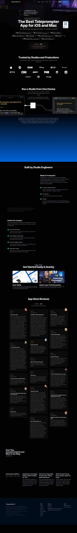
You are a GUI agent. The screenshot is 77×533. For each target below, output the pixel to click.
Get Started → (65, 1)
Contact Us (50, 515)
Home (39, 1)
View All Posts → (9, 464)
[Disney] (41, 67)
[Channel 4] (66, 72)
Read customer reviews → (38, 47)
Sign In (60, 1)
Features (42, 1)
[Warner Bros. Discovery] (38, 77)
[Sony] (28, 77)
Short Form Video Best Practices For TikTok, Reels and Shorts (46, 484)
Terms (41, 524)
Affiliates (41, 521)
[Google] (48, 77)
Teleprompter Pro (14, 2)
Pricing (46, 1)
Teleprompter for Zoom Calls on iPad (54, 518)
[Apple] (11, 67)
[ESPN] (35, 72)
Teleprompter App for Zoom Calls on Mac (55, 517)
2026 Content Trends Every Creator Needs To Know (63, 484)
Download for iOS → (67, 514)
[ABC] (20, 67)
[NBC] (57, 72)
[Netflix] (12, 72)
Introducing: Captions (12, 482)
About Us (41, 517)
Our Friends (42, 518)
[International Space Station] (53, 67)
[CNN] (23, 72)
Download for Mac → (67, 515)
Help (56, 1)
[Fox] (46, 72)
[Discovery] (64, 67)
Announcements (43, 520)
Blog (53, 1)
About (50, 1)
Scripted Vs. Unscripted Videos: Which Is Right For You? (29, 484)
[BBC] (30, 67)
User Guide (50, 514)
